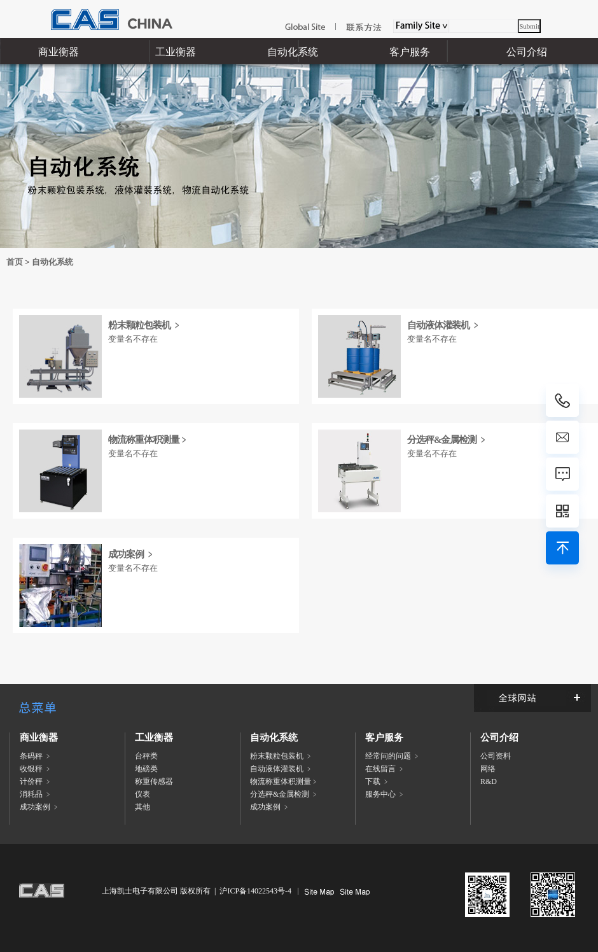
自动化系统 (292, 51)
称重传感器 (154, 781)
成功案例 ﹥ (131, 554)
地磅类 (146, 768)
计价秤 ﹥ (36, 781)
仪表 (142, 794)
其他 (142, 806)
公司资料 (495, 756)
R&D (488, 781)
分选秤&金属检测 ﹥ (447, 440)
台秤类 (146, 756)
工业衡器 (175, 51)
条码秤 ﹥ (36, 756)
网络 (488, 768)
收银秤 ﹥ (36, 768)
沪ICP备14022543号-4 (255, 890)
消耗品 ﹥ (36, 794)
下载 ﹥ (377, 781)
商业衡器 (58, 51)
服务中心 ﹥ (385, 794)
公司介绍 (526, 51)
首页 (14, 262)
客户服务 (409, 51)
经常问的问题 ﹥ (393, 756)
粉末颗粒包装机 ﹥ (144, 325)
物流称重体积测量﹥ (148, 440)
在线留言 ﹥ (385, 768)
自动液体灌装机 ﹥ (443, 325)
